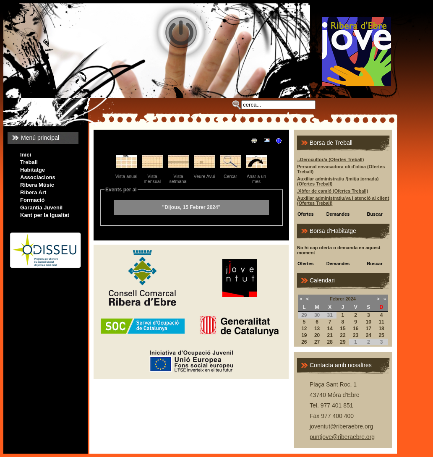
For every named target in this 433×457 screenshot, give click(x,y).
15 (342, 329)
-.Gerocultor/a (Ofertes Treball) (330, 159)
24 (368, 335)
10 (368, 322)
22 (342, 335)
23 (355, 335)
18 (381, 329)
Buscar (374, 214)
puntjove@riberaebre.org (342, 436)
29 (342, 342)
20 (317, 335)
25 (381, 335)
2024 (350, 298)
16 (355, 329)
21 (330, 335)
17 (368, 329)
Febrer (337, 298)
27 (317, 342)
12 (304, 329)
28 (330, 342)
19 (304, 335)
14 (330, 329)
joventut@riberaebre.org (341, 426)
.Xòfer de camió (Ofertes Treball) (332, 190)
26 (304, 342)
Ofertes (305, 214)
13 (317, 329)
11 (381, 322)
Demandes (338, 214)
